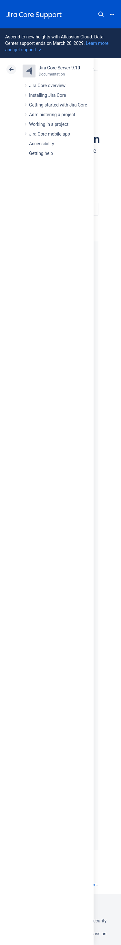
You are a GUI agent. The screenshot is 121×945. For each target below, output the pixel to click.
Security (98, 920)
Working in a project (48, 124)
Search (101, 14)
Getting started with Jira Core (58, 104)
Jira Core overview (47, 85)
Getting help (41, 153)
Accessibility (41, 143)
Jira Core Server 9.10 (59, 67)
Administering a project (52, 114)
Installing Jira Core (47, 95)
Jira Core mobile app (49, 134)
